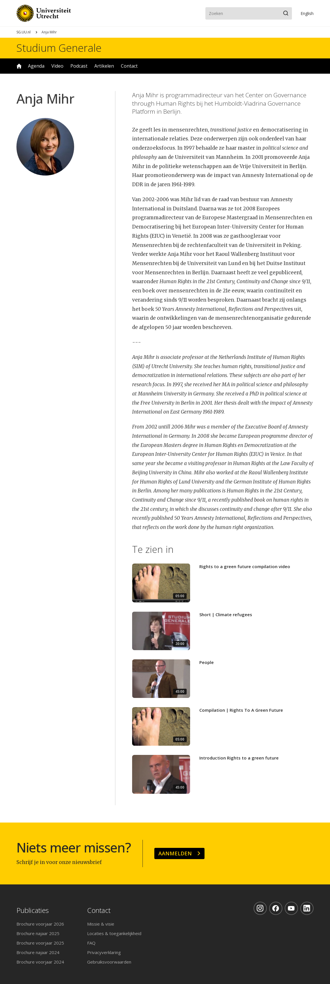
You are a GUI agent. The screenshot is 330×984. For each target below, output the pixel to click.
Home (19, 66)
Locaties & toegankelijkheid (114, 933)
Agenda (36, 66)
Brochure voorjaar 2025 (40, 943)
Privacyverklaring (104, 952)
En (307, 13)
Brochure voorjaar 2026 (40, 924)
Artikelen (104, 66)
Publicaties (32, 910)
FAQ (91, 943)
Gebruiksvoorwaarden (109, 962)
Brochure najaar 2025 (37, 933)
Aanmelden (175, 853)
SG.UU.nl (23, 32)
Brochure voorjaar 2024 (40, 962)
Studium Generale (59, 48)
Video (57, 66)
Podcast (78, 66)
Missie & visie (100, 924)
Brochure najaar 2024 (37, 952)
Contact (129, 66)
